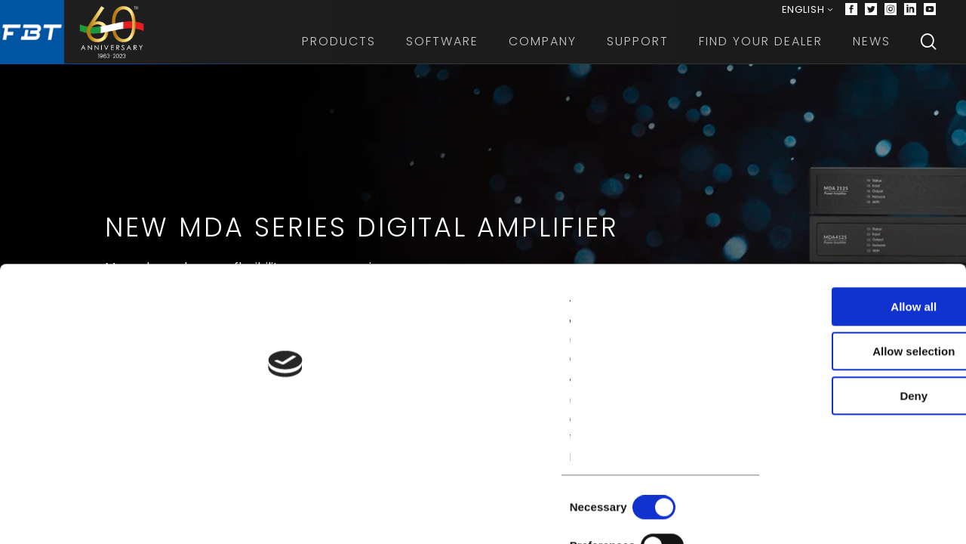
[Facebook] (851, 15)
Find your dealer (761, 52)
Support (638, 52)
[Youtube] (930, 15)
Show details (792, 514)
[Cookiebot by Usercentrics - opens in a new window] (98, 514)
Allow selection (839, 403)
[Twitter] (871, 15)
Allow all (840, 358)
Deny (840, 447)
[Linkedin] (910, 15)
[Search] (928, 53)
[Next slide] (942, 320)
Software (442, 52)
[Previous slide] (24, 320)
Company (543, 52)
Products (339, 52)
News (872, 52)
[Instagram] (890, 15)
